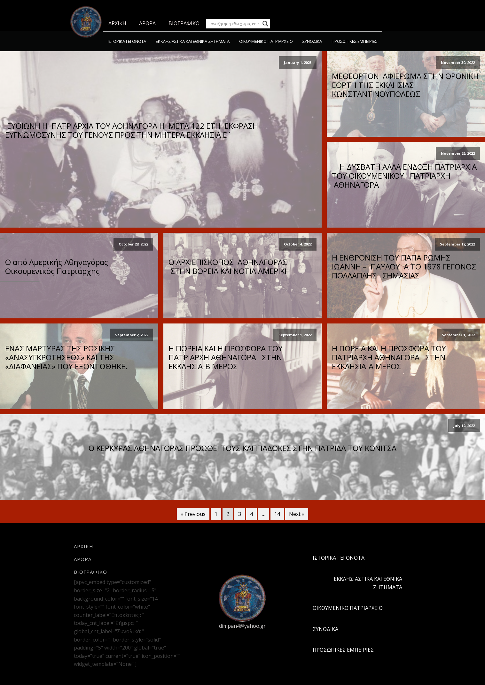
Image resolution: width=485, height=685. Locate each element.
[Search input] (235, 23)
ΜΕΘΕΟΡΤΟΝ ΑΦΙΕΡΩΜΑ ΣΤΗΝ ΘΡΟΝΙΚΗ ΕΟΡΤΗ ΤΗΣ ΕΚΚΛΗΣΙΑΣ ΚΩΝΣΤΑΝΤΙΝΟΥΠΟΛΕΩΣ (405, 85)
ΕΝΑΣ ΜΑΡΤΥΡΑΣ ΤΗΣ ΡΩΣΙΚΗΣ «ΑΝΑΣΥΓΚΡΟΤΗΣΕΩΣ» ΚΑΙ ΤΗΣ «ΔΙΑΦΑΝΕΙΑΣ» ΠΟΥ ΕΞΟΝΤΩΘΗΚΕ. (66, 357)
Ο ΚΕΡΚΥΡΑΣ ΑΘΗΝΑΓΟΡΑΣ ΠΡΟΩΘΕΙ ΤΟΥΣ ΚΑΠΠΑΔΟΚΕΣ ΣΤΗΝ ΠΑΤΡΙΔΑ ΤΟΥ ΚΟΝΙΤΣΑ (242, 448)
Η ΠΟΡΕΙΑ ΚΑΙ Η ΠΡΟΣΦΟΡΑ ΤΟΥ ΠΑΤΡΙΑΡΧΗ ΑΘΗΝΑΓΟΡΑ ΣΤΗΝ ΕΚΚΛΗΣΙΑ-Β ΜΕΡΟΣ (225, 357)
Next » (296, 514)
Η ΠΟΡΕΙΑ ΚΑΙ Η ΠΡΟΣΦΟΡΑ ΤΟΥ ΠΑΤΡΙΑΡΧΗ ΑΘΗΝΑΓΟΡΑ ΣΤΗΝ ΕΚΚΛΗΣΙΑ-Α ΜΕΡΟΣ (389, 357)
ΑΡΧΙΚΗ (117, 23)
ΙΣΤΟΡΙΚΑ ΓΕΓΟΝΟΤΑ (127, 41)
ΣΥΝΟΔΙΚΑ (312, 41)
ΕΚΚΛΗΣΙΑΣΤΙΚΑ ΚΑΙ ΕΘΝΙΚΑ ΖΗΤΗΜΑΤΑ (193, 41)
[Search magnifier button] (265, 23)
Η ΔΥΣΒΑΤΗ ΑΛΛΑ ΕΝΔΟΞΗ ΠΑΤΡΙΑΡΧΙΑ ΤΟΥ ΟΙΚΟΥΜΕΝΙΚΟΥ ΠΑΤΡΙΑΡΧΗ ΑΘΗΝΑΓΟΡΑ (405, 175)
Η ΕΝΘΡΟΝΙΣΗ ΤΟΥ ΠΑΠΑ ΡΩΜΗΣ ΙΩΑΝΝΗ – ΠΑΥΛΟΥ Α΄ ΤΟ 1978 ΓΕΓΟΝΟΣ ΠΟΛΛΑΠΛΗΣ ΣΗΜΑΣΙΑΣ (404, 266)
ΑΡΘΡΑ (147, 23)
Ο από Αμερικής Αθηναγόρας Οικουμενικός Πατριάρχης (56, 267)
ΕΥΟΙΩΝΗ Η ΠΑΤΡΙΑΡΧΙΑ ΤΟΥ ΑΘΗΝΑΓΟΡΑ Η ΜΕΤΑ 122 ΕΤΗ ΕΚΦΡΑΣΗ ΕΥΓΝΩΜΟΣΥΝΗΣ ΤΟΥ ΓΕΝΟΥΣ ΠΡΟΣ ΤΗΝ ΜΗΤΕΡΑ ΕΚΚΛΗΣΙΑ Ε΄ (131, 130)
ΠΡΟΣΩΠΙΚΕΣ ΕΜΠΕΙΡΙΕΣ (354, 41)
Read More (161, 150)
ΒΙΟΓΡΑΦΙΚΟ (183, 23)
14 (277, 514)
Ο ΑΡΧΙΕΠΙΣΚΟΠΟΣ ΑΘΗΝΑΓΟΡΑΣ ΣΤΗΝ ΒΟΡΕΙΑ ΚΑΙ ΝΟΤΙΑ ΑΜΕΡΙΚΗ (229, 267)
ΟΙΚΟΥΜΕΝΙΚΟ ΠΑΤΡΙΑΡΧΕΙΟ (266, 41)
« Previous (193, 514)
